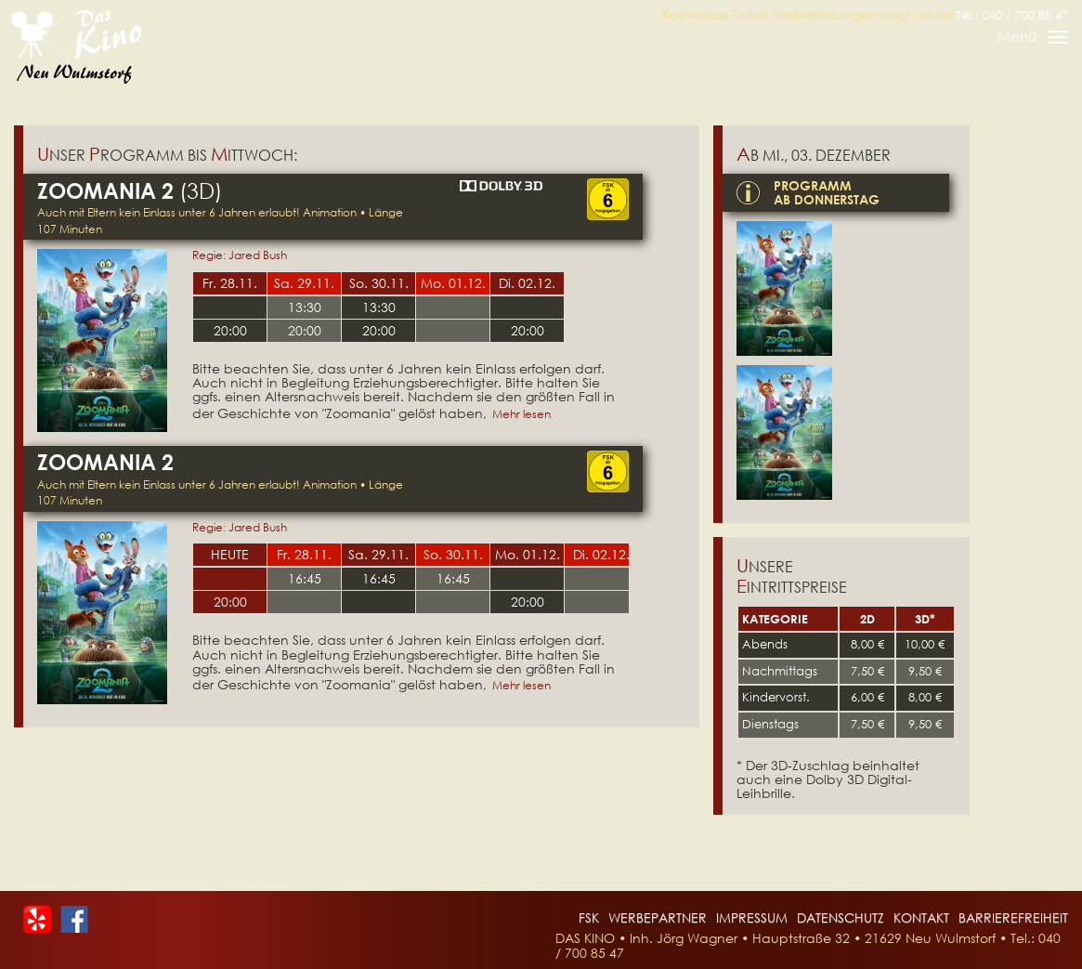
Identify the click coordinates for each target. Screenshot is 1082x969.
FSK (589, 917)
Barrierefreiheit (1013, 917)
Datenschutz (840, 917)
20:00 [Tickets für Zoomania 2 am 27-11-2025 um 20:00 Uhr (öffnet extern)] (230, 601)
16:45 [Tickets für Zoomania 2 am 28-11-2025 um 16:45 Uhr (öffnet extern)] (304, 578)
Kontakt (921, 917)
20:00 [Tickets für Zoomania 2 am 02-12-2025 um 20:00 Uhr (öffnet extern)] (527, 330)
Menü (1032, 39)
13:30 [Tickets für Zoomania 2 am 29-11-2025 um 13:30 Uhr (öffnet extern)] (304, 307)
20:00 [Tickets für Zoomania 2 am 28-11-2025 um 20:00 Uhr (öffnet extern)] (230, 330)
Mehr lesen (521, 414)
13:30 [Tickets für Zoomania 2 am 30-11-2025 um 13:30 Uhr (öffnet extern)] (379, 307)
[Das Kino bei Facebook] (74, 917)
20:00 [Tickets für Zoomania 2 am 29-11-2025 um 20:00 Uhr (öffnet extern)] (304, 330)
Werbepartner (657, 917)
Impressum (752, 917)
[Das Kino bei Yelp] (37, 917)
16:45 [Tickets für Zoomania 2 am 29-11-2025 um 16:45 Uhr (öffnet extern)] (379, 578)
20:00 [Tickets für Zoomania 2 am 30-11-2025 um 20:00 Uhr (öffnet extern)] (379, 330)
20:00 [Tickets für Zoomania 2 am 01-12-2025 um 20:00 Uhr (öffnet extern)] (527, 601)
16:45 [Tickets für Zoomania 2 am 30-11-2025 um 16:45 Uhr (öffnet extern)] (453, 578)
